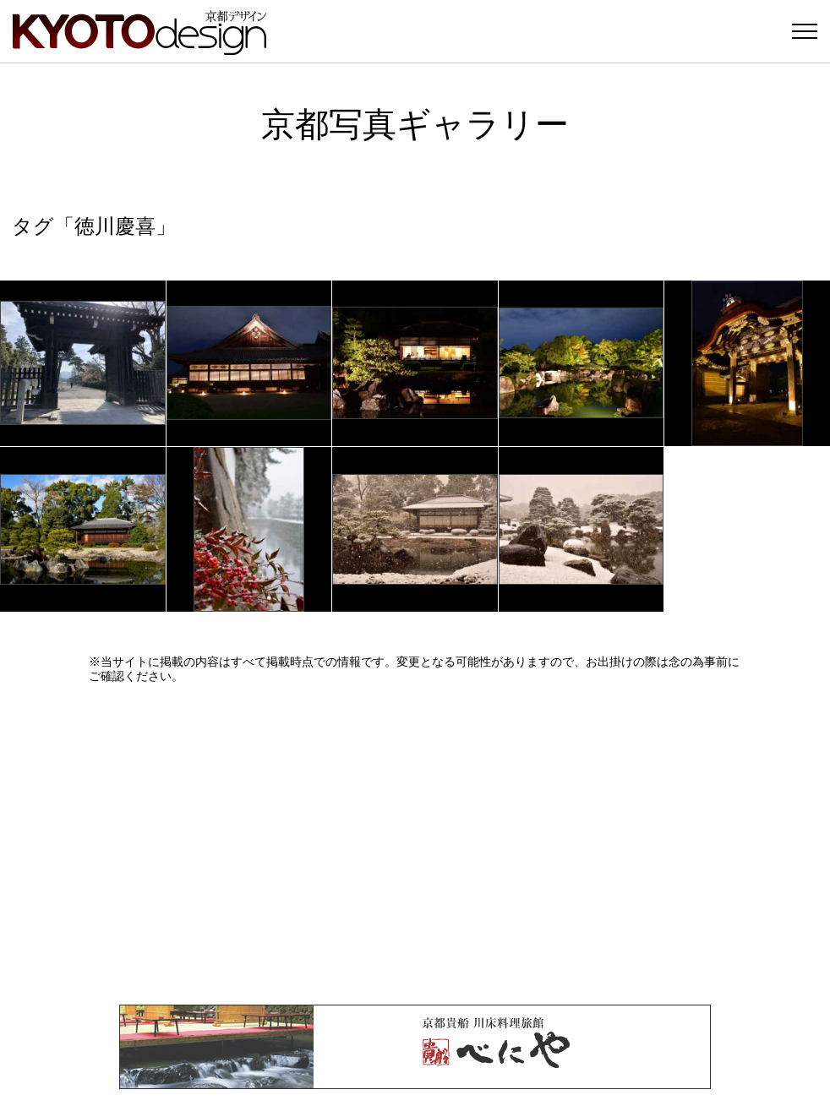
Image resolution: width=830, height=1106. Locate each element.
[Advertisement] (415, 844)
